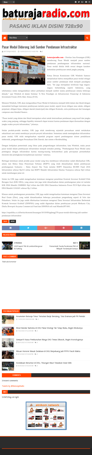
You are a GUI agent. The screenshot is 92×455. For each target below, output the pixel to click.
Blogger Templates (32, 452)
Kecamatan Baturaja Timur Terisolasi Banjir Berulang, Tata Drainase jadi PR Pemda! (50, 316)
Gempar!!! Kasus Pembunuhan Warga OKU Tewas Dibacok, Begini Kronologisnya (49, 340)
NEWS (13, 221)
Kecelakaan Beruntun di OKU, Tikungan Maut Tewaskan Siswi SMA (44, 363)
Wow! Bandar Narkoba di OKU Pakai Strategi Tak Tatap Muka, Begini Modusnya (49, 328)
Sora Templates (17, 452)
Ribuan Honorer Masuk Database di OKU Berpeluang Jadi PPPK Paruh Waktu (48, 351)
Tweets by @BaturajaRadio (13, 386)
